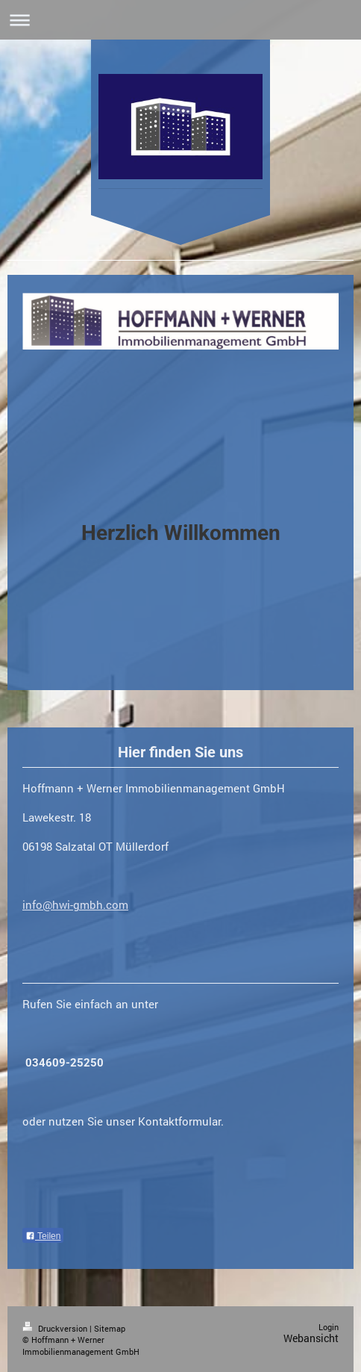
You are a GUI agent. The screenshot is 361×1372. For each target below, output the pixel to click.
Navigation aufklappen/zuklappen (180, 20)
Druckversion (56, 1328)
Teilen (42, 1236)
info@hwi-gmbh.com (75, 904)
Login (328, 1326)
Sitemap (109, 1328)
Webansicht (311, 1338)
